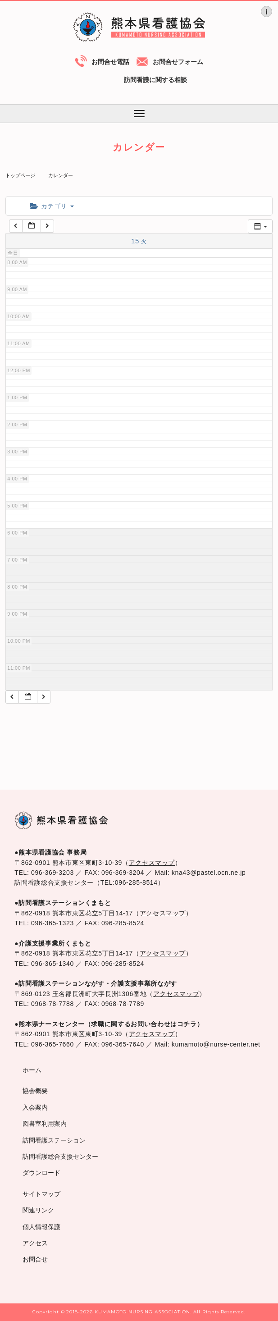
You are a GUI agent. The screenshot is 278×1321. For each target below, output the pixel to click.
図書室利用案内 (45, 1123)
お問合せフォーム (178, 61)
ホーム (32, 1070)
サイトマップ (41, 1194)
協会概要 (35, 1090)
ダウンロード (41, 1172)
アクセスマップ (152, 862)
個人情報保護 (41, 1226)
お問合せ (35, 1259)
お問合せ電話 (110, 61)
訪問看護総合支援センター (60, 1156)
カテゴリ (51, 206)
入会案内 (35, 1107)
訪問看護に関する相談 (155, 79)
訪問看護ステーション (54, 1140)
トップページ (20, 175)
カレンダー (60, 175)
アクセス (35, 1243)
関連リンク (38, 1210)
